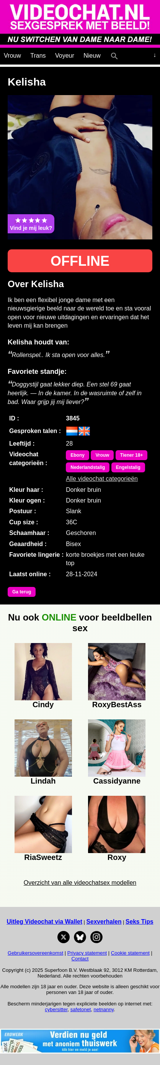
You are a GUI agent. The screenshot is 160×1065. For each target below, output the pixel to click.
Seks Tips (139, 921)
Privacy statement (87, 953)
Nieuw (91, 55)
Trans (38, 55)
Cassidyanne (116, 781)
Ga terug (21, 592)
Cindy (43, 704)
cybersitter (56, 1009)
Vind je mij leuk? (31, 224)
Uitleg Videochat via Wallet (44, 921)
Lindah (43, 781)
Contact (80, 959)
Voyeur (64, 55)
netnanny (104, 1009)
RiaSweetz (43, 857)
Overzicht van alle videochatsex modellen (80, 882)
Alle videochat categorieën (102, 478)
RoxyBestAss (117, 704)
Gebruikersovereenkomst (35, 953)
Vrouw (12, 55)
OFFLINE (80, 261)
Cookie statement (130, 953)
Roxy (117, 857)
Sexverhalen (104, 921)
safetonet (80, 1009)
